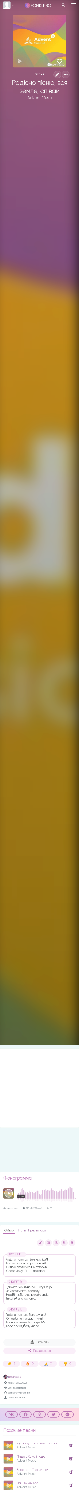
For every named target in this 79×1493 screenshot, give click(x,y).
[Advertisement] (39, 1088)
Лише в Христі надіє (31, 1456)
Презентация (37, 1230)
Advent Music (39, 98)
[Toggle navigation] (73, 5)
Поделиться (39, 1351)
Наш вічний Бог (27, 1483)
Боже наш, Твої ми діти (32, 1470)
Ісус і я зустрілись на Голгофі (37, 1443)
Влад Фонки (12, 1377)
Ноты (22, 1230)
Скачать (39, 1342)
